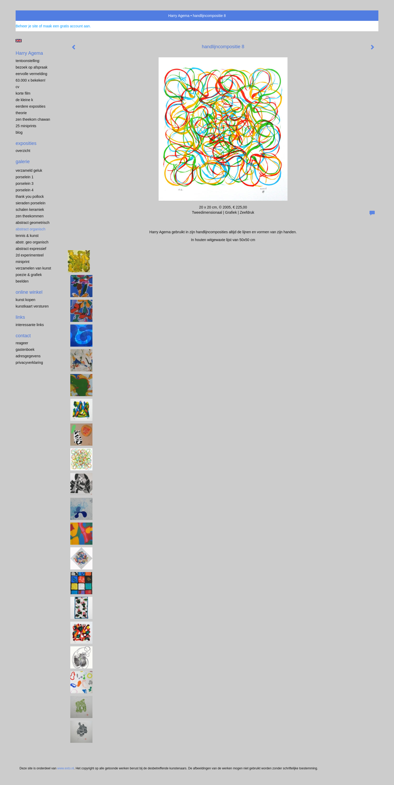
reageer (22, 343)
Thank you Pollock (30, 196)
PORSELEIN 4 (25, 190)
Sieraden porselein (30, 203)
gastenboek (25, 349)
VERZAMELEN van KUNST (33, 268)
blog (19, 132)
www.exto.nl (65, 768)
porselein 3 (25, 183)
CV (17, 87)
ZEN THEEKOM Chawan (33, 119)
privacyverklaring (29, 362)
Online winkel (29, 292)
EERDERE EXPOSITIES (30, 106)
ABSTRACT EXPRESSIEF (31, 249)
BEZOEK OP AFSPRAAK (31, 67)
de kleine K (24, 100)
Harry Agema (179, 16)
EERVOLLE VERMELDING (31, 74)
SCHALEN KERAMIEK (30, 209)
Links (20, 317)
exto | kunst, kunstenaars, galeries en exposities (30, 15)
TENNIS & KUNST (27, 236)
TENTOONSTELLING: (28, 61)
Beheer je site (27, 26)
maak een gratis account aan (66, 26)
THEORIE (21, 113)
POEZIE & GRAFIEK (29, 275)
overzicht (23, 151)
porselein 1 (25, 177)
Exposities (26, 143)
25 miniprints (26, 126)
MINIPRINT (22, 262)
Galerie (23, 161)
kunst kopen (25, 300)
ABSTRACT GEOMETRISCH (32, 222)
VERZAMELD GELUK (29, 170)
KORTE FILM (23, 93)
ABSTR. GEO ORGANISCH (32, 242)
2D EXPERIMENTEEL (29, 255)
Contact (23, 335)
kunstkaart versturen (32, 306)
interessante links (30, 325)
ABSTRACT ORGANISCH (30, 229)
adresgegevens (28, 356)
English (19, 40)
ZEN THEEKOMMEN (29, 216)
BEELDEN (22, 281)
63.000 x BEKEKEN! (30, 80)
